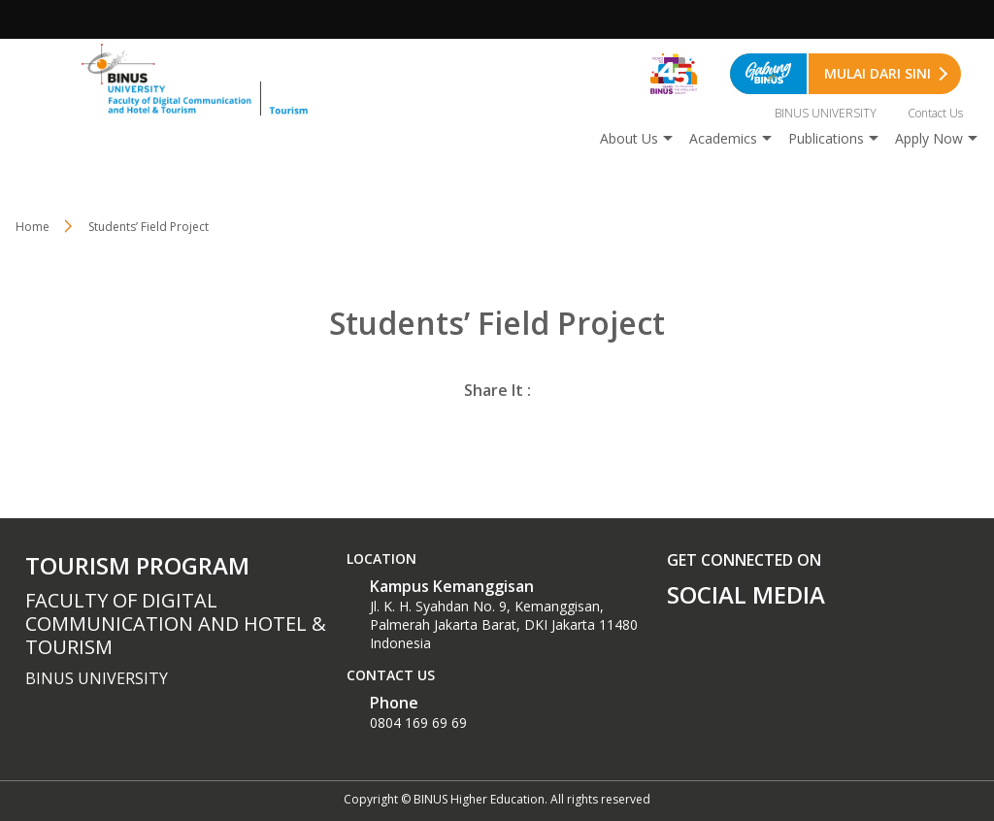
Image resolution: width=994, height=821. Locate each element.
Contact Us (935, 113)
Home (33, 226)
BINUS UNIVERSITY (826, 113)
